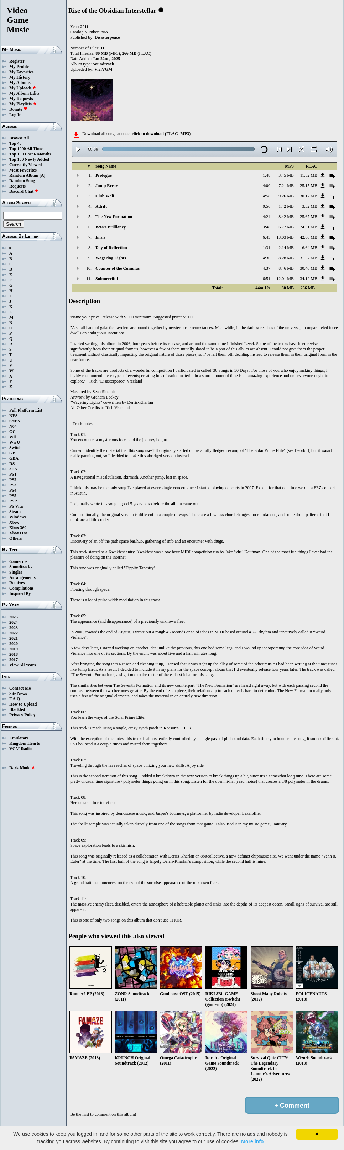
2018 (13, 654)
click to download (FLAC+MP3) (161, 133)
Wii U (14, 442)
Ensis (100, 237)
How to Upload (23, 704)
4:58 (266, 196)
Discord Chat (23, 191)
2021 (13, 638)
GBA (14, 458)
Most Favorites (23, 170)
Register (17, 61)
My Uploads (22, 87)
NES (13, 415)
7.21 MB (286, 185)
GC (12, 431)
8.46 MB (286, 268)
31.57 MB (308, 257)
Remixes (17, 582)
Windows (17, 517)
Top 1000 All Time (25, 148)
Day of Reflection (111, 247)
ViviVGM (103, 69)
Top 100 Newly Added (29, 159)
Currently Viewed (25, 164)
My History (19, 77)
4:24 (266, 216)
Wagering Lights (110, 257)
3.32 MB (309, 206)
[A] (43, 175)
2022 (13, 633)
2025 (13, 616)
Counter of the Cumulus (117, 268)
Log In (15, 114)
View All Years (22, 665)
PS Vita (16, 506)
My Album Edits (24, 93)
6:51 (266, 278)
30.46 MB (308, 268)
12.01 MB (285, 278)
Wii (12, 436)
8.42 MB (286, 216)
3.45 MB (286, 175)
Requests (17, 186)
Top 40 (15, 143)
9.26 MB (286, 196)
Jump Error (106, 185)
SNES (14, 420)
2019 (13, 649)
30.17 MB (308, 196)
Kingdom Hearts (24, 743)
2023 (13, 627)
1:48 (266, 175)
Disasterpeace (107, 37)
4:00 (266, 185)
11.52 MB (308, 175)
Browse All (19, 138)
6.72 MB (286, 227)
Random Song (22, 180)
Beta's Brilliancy (110, 227)
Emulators (18, 737)
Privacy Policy (22, 714)
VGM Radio (20, 748)
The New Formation (113, 216)
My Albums (20, 82)
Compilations (21, 588)
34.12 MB (308, 278)
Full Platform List (25, 410)
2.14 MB (286, 247)
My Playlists (23, 103)
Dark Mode (22, 767)
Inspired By (20, 593)
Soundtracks (20, 566)
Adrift (101, 206)
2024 (13, 622)
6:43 (266, 237)
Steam (15, 511)
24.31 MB (308, 227)
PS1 (12, 474)
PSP (13, 500)
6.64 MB (309, 247)
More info (252, 1141)
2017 (13, 659)
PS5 (12, 495)
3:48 (266, 227)
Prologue (103, 175)
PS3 (12, 484)
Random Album (23, 175)
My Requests (21, 98)
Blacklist (17, 709)
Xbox (14, 522)
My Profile (19, 66)
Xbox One (18, 533)
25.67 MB (308, 216)
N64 (13, 426)
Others (15, 538)
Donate (18, 109)
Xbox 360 (17, 527)
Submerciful (106, 278)
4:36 (266, 257)
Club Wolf (104, 196)
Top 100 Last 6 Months (30, 154)
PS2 (12, 479)
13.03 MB (285, 237)
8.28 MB (286, 257)
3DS (13, 468)
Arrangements (22, 577)
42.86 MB (308, 237)
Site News (18, 693)
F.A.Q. (15, 698)
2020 (13, 643)
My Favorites (21, 71)
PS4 (12, 490)
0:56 (266, 206)
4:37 (266, 268)
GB (12, 452)
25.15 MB (308, 185)
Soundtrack (103, 64)
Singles (15, 572)
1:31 (266, 247)
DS (12, 463)
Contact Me (20, 688)
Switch (15, 447)
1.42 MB (286, 206)
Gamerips (18, 561)
